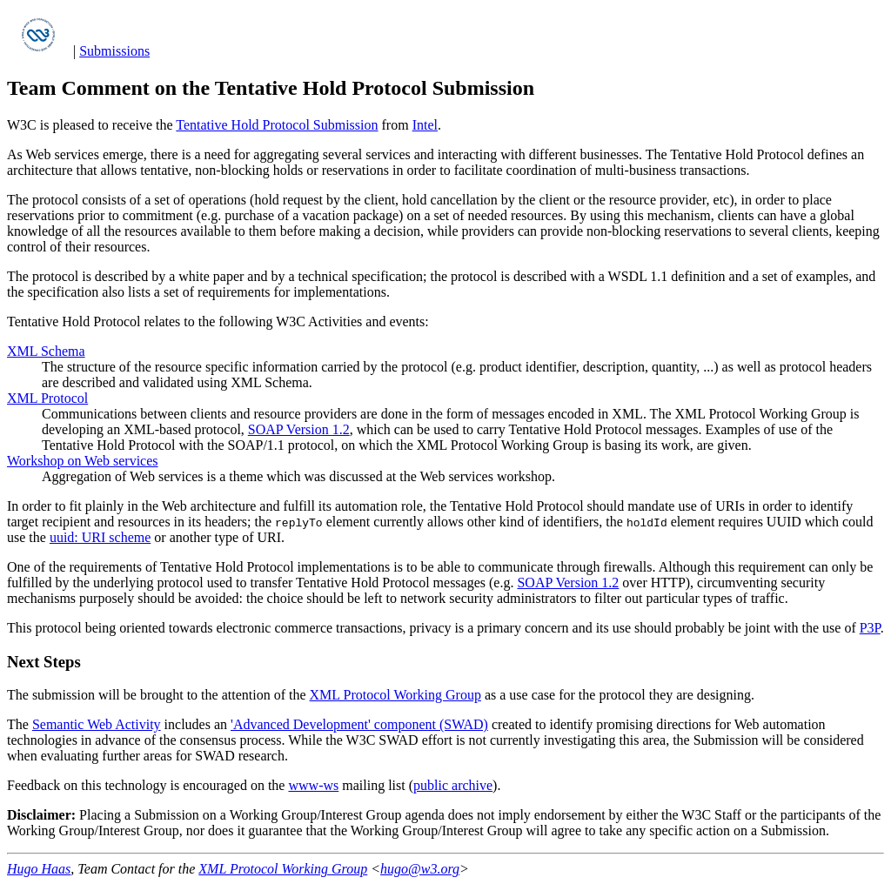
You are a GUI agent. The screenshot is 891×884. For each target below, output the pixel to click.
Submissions (114, 51)
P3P (870, 627)
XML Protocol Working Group (395, 694)
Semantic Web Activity (96, 724)
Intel (425, 124)
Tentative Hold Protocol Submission (277, 124)
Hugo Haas (38, 868)
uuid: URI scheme (100, 537)
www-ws (313, 785)
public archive (452, 785)
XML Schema (46, 351)
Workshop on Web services (82, 460)
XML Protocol (47, 398)
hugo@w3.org (419, 868)
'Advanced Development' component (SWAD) (359, 724)
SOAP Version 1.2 (299, 429)
